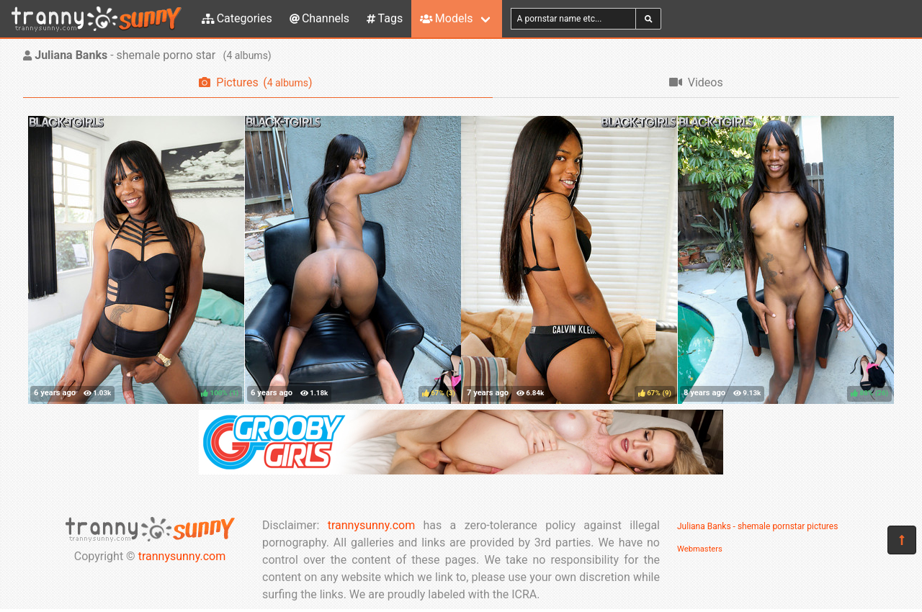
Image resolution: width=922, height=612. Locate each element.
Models (446, 18)
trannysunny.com (182, 556)
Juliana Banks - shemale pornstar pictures (757, 526)
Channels (319, 18)
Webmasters (699, 549)
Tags (385, 18)
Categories (237, 18)
